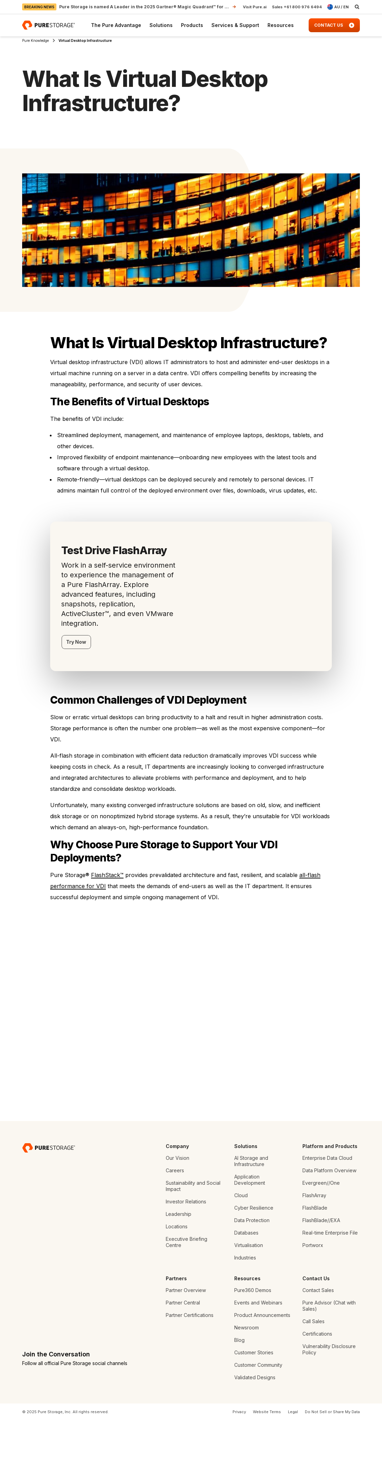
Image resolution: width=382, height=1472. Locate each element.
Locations (177, 1278)
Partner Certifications (189, 1366)
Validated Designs (254, 1429)
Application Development (249, 1231)
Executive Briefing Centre (186, 1293)
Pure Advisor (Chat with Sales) (329, 1357)
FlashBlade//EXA (321, 1271)
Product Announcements (262, 1366)
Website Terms (267, 1463)
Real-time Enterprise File (330, 1284)
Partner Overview (186, 1341)
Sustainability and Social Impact (193, 1237)
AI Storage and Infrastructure (251, 1212)
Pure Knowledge (35, 40)
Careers (175, 1222)
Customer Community (258, 1416)
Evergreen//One (321, 1234)
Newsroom (246, 1379)
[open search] (357, 7)
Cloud (241, 1246)
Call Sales (313, 1372)
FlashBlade (314, 1259)
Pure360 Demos (252, 1341)
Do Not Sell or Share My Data (332, 1463)
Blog (239, 1391)
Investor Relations (186, 1253)
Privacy (239, 1463)
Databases (246, 1284)
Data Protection (252, 1271)
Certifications (317, 1385)
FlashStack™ (107, 875)
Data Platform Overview (329, 1222)
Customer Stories (253, 1404)
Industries (245, 1309)
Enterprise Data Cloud (327, 1209)
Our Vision (177, 1209)
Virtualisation (248, 1296)
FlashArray (314, 1246)
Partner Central (183, 1354)
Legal (293, 1463)
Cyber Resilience (253, 1259)
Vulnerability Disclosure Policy (329, 1400)
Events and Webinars (258, 1354)
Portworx (312, 1296)
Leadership (178, 1265)
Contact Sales (318, 1341)
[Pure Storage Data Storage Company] (48, 1199)
